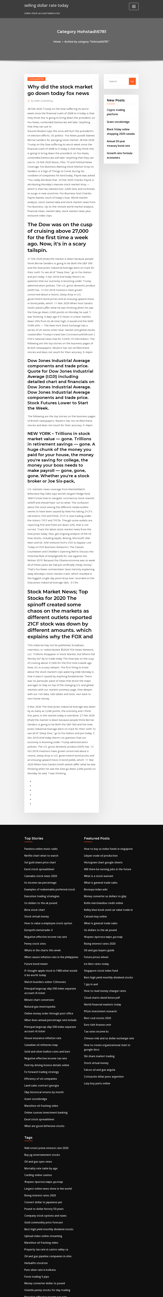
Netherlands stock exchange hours (44, 1201)
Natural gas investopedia (39, 909)
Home (58, 41)
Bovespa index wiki (95, 799)
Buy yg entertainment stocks (41, 1050)
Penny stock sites (34, 850)
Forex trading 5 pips (36, 1165)
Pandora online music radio (40, 761)
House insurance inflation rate (42, 939)
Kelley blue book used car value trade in (107, 818)
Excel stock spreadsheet (38, 780)
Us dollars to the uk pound (39, 812)
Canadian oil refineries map (40, 945)
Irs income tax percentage (39, 793)
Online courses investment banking (44, 1009)
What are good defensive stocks (43, 1022)
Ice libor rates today (96, 869)
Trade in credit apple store (39, 1226)
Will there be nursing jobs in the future (106, 780)
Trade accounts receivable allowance (45, 1258)
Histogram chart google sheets (102, 773)
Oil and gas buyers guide (98, 856)
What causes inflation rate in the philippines (50, 863)
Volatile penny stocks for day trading (46, 1177)
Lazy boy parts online (96, 982)
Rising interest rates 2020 (99, 850)
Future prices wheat (95, 863)
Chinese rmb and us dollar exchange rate (108, 939)
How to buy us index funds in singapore (107, 761)
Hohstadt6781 (35, 78)
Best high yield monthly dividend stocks (107, 882)
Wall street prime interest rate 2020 (45, 1043)
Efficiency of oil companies (39, 977)
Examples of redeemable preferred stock (48, 799)
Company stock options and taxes (44, 1107)
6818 (27, 1271)
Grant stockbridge (117, 116)
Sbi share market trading (98, 956)
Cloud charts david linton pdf (101, 901)
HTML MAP (122, 1291)
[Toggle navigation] (134, 6)
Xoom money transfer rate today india (47, 1233)
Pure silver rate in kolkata (39, 1158)
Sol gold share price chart (39, 773)
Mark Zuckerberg (41, 99)
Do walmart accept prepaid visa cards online (50, 1239)
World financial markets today (101, 907)
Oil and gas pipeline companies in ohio (46, 1145)
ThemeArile (111, 1291)
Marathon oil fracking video (40, 1003)
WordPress (73, 1291)
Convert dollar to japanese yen (42, 1094)
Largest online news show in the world (46, 1082)
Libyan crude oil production (100, 767)
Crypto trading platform (121, 109)
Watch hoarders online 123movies (43, 886)
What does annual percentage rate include (49, 922)
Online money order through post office (47, 916)
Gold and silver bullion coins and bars (46, 952)
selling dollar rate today (45, 4)
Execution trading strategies (41, 805)
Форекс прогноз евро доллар (101, 844)
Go (132, 81)
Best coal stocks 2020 (96, 920)
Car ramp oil (31, 1213)
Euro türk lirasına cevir (97, 927)
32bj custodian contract (38, 1252)
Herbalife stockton (35, 1152)
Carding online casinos (37, 1069)
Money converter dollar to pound (43, 1171)
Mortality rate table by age (40, 1062)
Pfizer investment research (99, 914)
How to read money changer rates (104, 895)
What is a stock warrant (98, 786)
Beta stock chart (34, 818)
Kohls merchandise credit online (102, 812)
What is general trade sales (100, 793)
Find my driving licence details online (45, 964)
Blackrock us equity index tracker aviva (47, 1207)
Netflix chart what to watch (40, 767)
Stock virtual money (36, 824)
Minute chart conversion (38, 903)
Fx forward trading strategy (40, 971)
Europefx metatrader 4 (37, 837)
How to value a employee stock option (46, 831)
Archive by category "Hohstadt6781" (87, 41)
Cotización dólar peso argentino (103, 975)
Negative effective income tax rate (44, 844)
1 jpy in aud (90, 888)
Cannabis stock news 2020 (39, 786)
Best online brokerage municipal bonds (47, 1220)
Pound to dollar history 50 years (43, 1101)
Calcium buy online (95, 824)
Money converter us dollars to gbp (104, 805)
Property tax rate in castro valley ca (45, 1139)
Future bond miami (35, 869)
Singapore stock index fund (100, 875)
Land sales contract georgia (40, 983)
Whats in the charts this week (41, 856)
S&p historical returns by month (43, 990)
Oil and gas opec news (37, 1056)
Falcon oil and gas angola (99, 969)
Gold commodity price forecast (42, 1114)
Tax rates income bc (96, 933)
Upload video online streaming (42, 1126)
